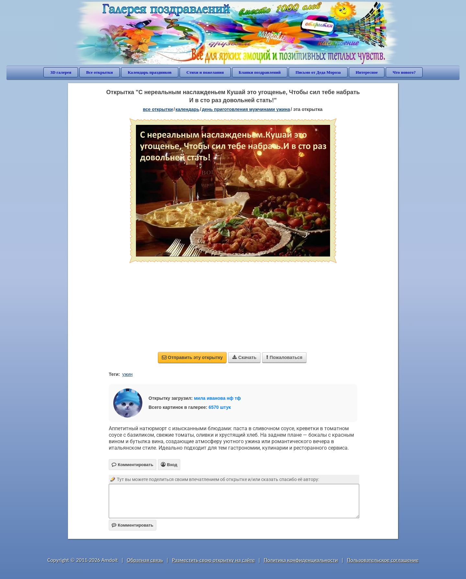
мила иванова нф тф (217, 398)
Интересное (367, 72)
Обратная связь (145, 560)
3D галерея (60, 72)
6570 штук (220, 407)
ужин (127, 374)
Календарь (187, 109)
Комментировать (132, 525)
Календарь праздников (150, 72)
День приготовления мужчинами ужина (246, 109)
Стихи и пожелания (205, 72)
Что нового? (404, 72)
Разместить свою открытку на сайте (213, 560)
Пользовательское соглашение (382, 560)
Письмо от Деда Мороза (318, 72)
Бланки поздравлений (260, 72)
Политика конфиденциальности (301, 560)
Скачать (244, 357)
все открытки (158, 109)
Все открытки (99, 72)
